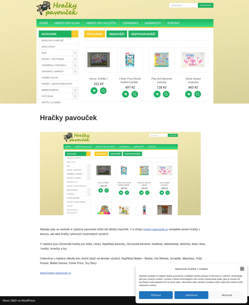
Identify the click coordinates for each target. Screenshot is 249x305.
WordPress (28, 300)
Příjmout (156, 295)
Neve (6, 300)
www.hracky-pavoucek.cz (55, 273)
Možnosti (227, 295)
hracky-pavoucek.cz (156, 229)
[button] (242, 268)
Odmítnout (191, 295)
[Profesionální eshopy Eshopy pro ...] (125, 51)
